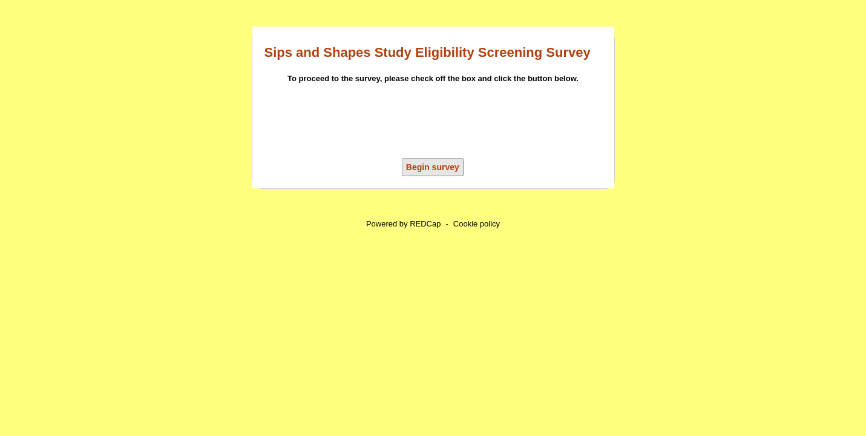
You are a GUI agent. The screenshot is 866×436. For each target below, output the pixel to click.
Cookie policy (476, 223)
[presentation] (433, 123)
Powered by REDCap (403, 223)
